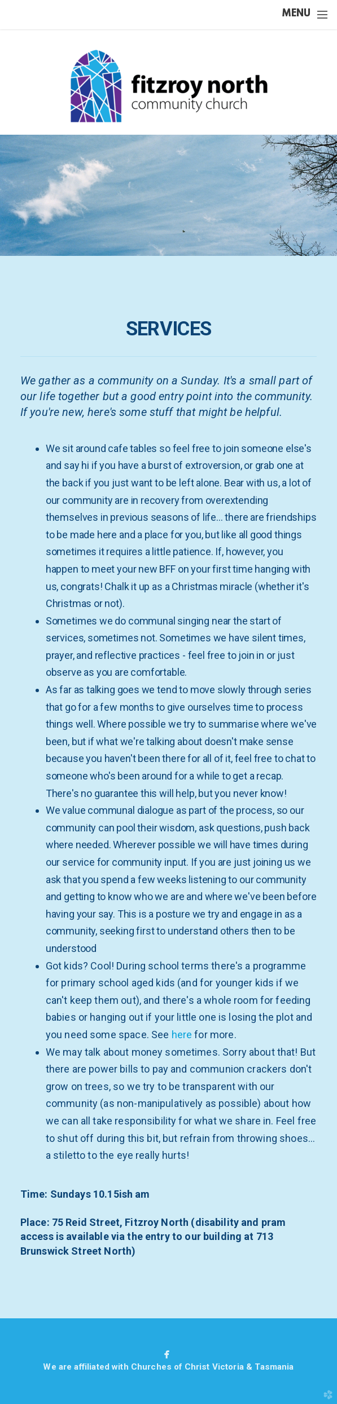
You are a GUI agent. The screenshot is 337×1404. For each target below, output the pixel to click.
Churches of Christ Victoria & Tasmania (212, 1367)
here (182, 1034)
